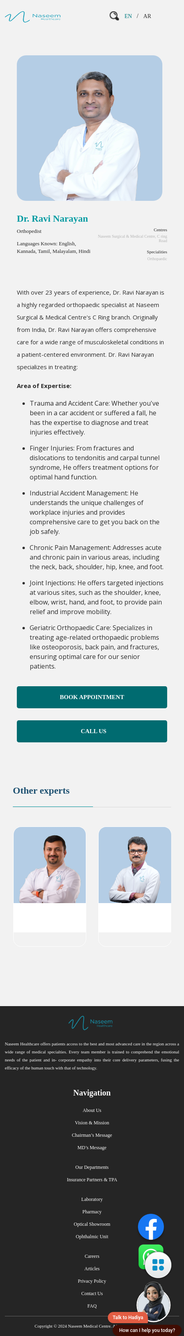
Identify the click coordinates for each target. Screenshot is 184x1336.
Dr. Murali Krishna (135, 911)
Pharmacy (92, 1212)
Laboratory (92, 1199)
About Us (92, 1110)
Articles (92, 1268)
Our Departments (92, 1167)
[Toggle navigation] (168, 16)
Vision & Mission (92, 1123)
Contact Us (92, 1293)
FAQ (92, 1306)
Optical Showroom (92, 1224)
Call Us (94, 731)
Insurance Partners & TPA (92, 1179)
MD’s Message (91, 1147)
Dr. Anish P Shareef (49, 911)
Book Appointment (92, 697)
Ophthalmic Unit (92, 1236)
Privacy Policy (92, 1281)
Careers (92, 1256)
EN (128, 16)
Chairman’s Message (92, 1135)
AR (147, 16)
